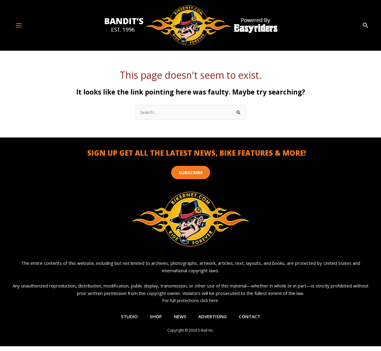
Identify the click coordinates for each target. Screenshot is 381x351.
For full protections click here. (190, 301)
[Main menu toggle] (19, 25)
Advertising (213, 319)
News (179, 319)
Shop (154, 319)
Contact (251, 319)
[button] (365, 25)
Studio (127, 319)
